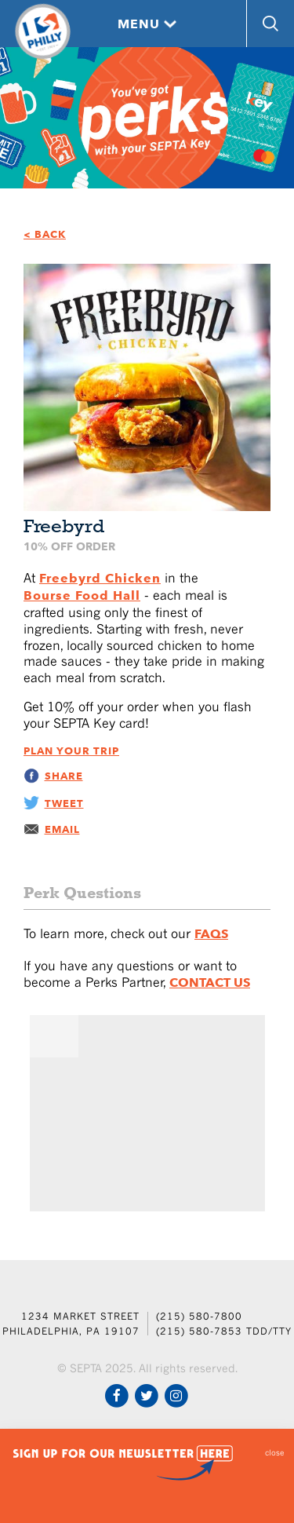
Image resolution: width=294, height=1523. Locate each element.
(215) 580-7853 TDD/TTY (224, 1331)
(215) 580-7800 (199, 1316)
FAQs (211, 933)
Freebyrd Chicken (100, 578)
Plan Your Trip (71, 751)
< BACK (45, 234)
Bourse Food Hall (82, 595)
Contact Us (209, 982)
